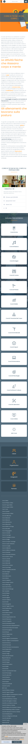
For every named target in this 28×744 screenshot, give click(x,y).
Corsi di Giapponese (7, 634)
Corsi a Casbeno (6, 580)
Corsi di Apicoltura (6, 649)
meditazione (9, 90)
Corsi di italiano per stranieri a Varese (11, 707)
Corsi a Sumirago (6, 567)
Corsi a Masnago (6, 584)
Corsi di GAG (5, 602)
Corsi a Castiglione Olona (8, 537)
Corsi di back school (7, 612)
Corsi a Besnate (6, 518)
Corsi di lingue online (7, 507)
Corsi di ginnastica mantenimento (11, 625)
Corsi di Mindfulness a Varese (9, 698)
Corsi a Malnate (6, 561)
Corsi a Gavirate (6, 552)
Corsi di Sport (5, 681)
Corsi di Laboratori (6, 675)
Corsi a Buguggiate (7, 530)
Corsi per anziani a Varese (8, 696)
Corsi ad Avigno (6, 571)
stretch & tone (16, 87)
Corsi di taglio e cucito (8, 606)
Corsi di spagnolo (6, 604)
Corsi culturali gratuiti (7, 655)
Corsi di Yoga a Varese (8, 692)
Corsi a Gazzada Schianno (8, 554)
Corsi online (5, 500)
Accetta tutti (17, 742)
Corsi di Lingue (5, 662)
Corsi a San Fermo (6, 586)
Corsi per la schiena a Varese (9, 703)
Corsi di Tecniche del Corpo (9, 670)
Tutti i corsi (5, 509)
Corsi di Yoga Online (7, 505)
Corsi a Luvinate (6, 558)
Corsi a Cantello (6, 533)
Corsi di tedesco (6, 599)
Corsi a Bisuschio (6, 524)
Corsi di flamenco (6, 619)
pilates (22, 125)
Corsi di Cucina (6, 686)
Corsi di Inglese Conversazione (10, 638)
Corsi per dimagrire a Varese (9, 701)
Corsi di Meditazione (7, 714)
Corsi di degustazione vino (9, 617)
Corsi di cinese (6, 614)
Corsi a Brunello (6, 528)
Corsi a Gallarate (6, 548)
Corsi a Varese (5, 511)
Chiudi (6, 736)
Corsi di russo (5, 632)
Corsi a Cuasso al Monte (8, 543)
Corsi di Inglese (6, 597)
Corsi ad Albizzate (6, 515)
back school (18, 151)
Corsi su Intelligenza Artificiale (9, 716)
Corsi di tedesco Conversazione (10, 640)
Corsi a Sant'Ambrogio (7, 589)
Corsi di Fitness (6, 660)
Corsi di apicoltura (6, 608)
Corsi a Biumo (5, 574)
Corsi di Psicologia (6, 673)
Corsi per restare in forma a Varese (11, 711)
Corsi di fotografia (6, 621)
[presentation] (12, 213)
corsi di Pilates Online (7, 502)
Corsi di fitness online (7, 513)
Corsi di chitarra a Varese (8, 705)
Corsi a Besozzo (6, 520)
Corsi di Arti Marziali (7, 683)
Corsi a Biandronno (7, 522)
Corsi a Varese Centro (7, 582)
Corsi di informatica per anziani (10, 627)
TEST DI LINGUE (5, 591)
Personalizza (6, 742)
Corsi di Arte (5, 668)
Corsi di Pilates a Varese (8, 690)
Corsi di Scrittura (6, 679)
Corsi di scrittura (6, 642)
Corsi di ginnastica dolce (8, 623)
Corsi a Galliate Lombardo (8, 550)
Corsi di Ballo (5, 666)
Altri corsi (4, 688)
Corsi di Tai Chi (6, 636)
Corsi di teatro (6, 720)
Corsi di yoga (5, 595)
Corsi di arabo (5, 610)
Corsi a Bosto (5, 578)
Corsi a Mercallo (6, 563)
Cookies (25, 723)
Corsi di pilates (5, 593)
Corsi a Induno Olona (7, 556)
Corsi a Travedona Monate (9, 569)
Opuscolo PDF (5, 722)
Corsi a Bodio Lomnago (8, 526)
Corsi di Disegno (6, 651)
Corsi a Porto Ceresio (7, 565)
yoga (7, 75)
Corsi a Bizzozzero (6, 576)
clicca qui (22, 739)
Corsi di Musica (6, 677)
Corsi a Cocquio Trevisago (8, 541)
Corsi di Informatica (7, 664)
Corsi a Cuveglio (6, 546)
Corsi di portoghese (7, 630)
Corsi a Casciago (6, 535)
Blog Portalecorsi (6, 658)
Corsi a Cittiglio (6, 539)
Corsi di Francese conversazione (10, 647)
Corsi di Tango (5, 653)
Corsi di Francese (6, 645)
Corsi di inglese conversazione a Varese (12, 694)
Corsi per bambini (6, 718)
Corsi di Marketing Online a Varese (10, 709)
